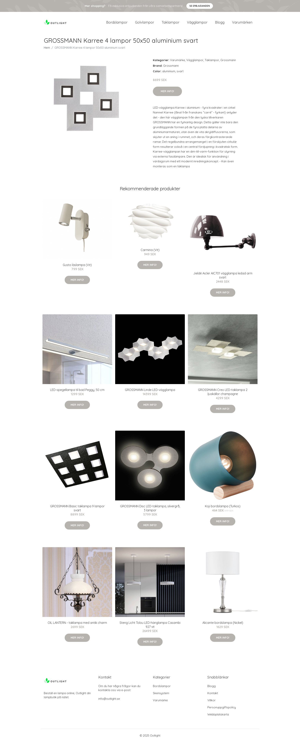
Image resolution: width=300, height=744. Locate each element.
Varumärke (177, 62)
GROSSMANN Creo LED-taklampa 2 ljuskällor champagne (222, 394)
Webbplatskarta (218, 716)
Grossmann (228, 62)
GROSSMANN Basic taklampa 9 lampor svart (77, 510)
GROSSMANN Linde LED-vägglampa (150, 392)
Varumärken (242, 23)
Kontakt (212, 695)
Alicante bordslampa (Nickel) (222, 625)
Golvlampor (144, 23)
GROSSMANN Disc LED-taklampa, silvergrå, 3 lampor (150, 510)
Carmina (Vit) (150, 252)
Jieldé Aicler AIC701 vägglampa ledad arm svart (222, 277)
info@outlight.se (109, 700)
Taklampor (170, 23)
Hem (47, 49)
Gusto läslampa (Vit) (77, 267)
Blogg (219, 23)
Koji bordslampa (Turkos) (222, 508)
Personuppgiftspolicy (221, 709)
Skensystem (161, 695)
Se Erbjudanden (199, 5)
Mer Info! (167, 93)
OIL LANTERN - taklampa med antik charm (77, 625)
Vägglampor (197, 23)
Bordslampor (116, 23)
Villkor (211, 702)
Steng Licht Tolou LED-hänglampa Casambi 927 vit (150, 627)
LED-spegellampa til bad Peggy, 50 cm (77, 392)
